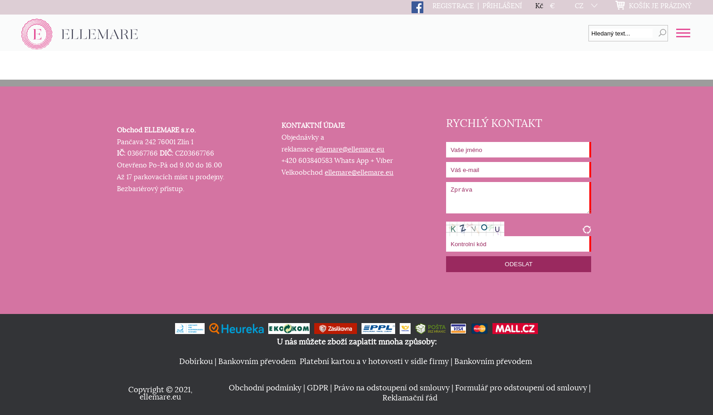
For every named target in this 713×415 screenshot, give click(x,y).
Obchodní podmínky (265, 388)
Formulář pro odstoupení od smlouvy (521, 388)
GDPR (317, 388)
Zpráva (518, 197)
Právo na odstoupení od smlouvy (392, 388)
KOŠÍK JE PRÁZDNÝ (660, 6)
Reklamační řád (409, 398)
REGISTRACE (453, 6)
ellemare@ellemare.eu (350, 149)
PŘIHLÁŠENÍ (502, 6)
